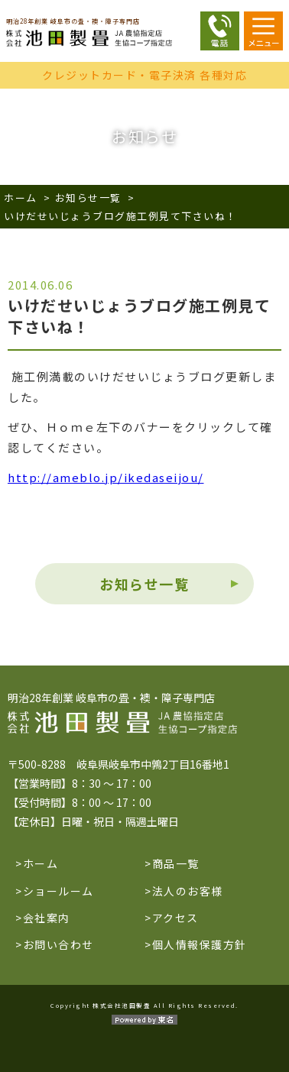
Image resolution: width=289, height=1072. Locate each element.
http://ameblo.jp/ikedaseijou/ (106, 477)
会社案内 (46, 917)
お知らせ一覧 (88, 197)
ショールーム (58, 891)
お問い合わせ (58, 944)
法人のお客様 (187, 891)
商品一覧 (176, 863)
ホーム (20, 197)
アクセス (175, 917)
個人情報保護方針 (199, 944)
